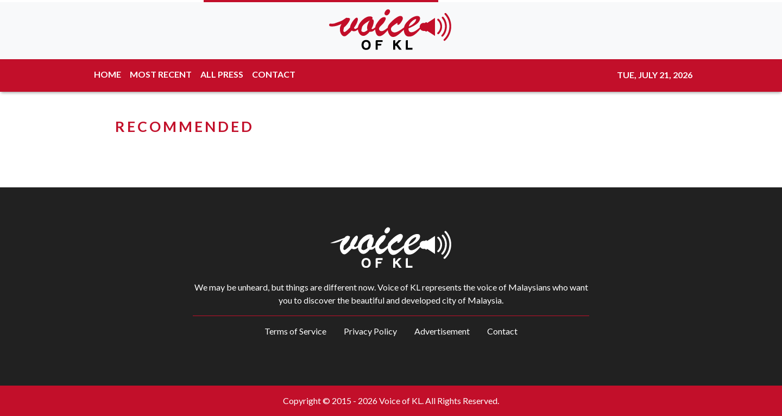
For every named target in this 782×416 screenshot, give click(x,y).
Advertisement (442, 331)
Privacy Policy (370, 331)
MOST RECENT (161, 74)
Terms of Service (295, 331)
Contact (502, 331)
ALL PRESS (221, 74)
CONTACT (273, 74)
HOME (107, 74)
